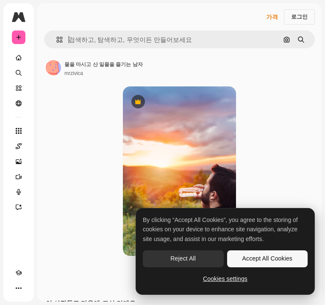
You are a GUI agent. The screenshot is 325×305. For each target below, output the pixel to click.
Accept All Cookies (267, 258)
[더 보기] (18, 288)
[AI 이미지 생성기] (18, 161)
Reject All (183, 258)
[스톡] (18, 88)
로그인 (299, 17)
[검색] (18, 73)
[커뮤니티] (18, 103)
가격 (272, 17)
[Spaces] (18, 146)
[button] (56, 39)
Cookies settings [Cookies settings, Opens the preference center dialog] (225, 278)
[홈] (18, 57)
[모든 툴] (18, 131)
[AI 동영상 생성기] (18, 176)
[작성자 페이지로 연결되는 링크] (53, 67)
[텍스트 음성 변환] (18, 192)
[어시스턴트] (18, 207)
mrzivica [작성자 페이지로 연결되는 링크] (73, 73)
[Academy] (18, 273)
